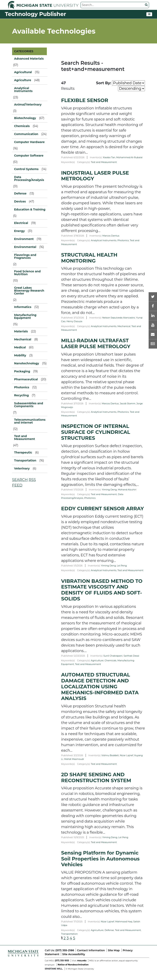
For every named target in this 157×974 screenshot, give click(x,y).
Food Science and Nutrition (27, 272)
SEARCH (20, 479)
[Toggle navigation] (149, 14)
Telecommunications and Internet (29, 421)
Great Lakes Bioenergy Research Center (29, 290)
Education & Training (29, 209)
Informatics (22, 307)
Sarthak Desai (131, 655)
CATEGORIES (23, 51)
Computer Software (28, 155)
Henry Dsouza (74, 321)
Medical (20, 347)
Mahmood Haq (123, 921)
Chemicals (111, 660)
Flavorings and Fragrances (25, 256)
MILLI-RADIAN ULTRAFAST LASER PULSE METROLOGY (95, 343)
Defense (109, 930)
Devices (20, 201)
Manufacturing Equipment (25, 316)
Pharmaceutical (26, 379)
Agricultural (23, 72)
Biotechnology (25, 118)
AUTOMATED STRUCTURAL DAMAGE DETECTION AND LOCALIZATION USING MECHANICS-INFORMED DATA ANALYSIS (100, 686)
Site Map (114, 950)
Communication (26, 134)
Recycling (21, 395)
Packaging (22, 371)
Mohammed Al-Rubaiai (129, 157)
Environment (24, 239)
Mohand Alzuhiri (127, 489)
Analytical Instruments (104, 240)
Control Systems (26, 169)
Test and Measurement (24, 437)
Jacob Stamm (127, 403)
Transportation (69, 933)
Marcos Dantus (110, 235)
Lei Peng (122, 565)
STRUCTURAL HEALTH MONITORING (89, 258)
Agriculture (97, 660)
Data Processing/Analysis (29, 178)
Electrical (21, 223)
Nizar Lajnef (126, 755)
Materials (21, 331)
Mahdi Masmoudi (74, 759)
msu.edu (81, 960)
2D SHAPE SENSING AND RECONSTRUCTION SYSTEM (96, 777)
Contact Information (91, 950)
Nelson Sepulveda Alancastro (118, 317)
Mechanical (124, 326)
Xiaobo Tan (109, 157)
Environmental (25, 247)
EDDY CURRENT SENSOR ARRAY (102, 508)
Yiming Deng (109, 489)
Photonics (123, 240)
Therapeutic (23, 452)
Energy (19, 231)
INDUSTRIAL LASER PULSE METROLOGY (95, 176)
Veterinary (22, 468)
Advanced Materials (29, 58)
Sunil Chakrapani (112, 655)
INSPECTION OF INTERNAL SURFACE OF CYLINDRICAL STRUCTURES (95, 432)
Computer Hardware (29, 142)
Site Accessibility (73, 954)
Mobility (20, 355)
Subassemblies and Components (28, 404)
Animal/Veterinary (27, 104)
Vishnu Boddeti (110, 755)
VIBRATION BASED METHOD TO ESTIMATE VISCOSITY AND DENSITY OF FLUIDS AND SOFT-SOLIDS (101, 590)
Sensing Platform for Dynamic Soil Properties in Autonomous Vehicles (100, 859)
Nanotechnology (26, 363)
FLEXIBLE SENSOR (84, 100)
